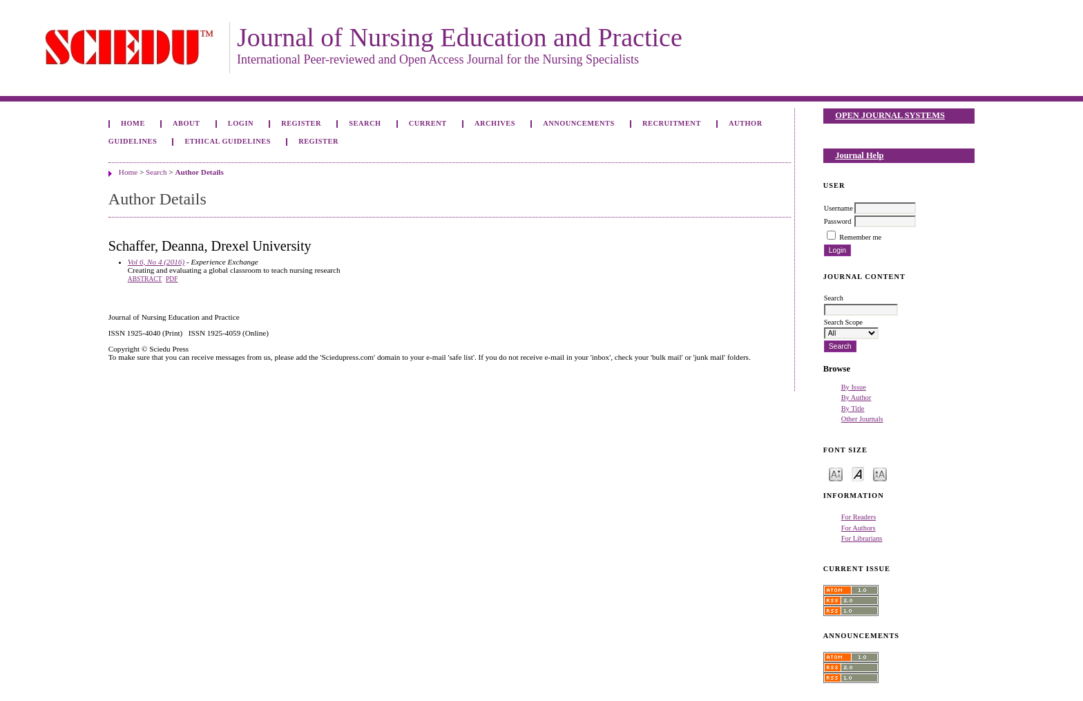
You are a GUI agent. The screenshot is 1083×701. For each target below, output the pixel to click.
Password (838, 221)
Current (428, 123)
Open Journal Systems (890, 115)
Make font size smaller (836, 473)
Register (301, 123)
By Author (856, 397)
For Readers (858, 517)
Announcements (579, 123)
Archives (495, 123)
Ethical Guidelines (227, 141)
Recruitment (671, 123)
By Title (853, 408)
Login (240, 123)
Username (838, 208)
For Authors (858, 528)
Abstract (145, 279)
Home (133, 123)
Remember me (860, 237)
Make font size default (858, 473)
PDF (172, 279)
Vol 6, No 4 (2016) (156, 262)
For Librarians (862, 538)
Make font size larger (880, 473)
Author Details (199, 172)
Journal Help (859, 155)
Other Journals (862, 419)
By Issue (853, 387)
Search (365, 123)
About (186, 123)
